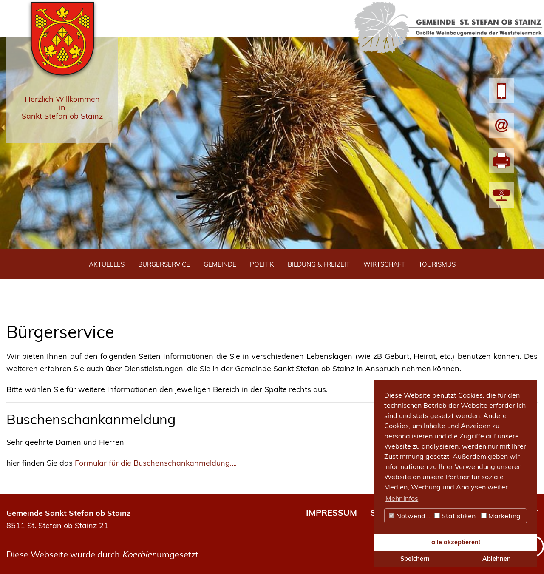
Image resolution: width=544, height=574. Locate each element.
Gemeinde (220, 264)
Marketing (501, 515)
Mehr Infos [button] (401, 498)
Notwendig (410, 515)
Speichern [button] (415, 559)
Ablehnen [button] (496, 559)
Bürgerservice (164, 264)
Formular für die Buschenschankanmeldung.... (156, 463)
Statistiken (455, 515)
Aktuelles (107, 264)
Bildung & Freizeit (319, 264)
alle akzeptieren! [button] (455, 542)
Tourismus (437, 264)
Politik (262, 264)
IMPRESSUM (331, 512)
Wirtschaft (384, 264)
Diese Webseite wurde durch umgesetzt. (103, 554)
